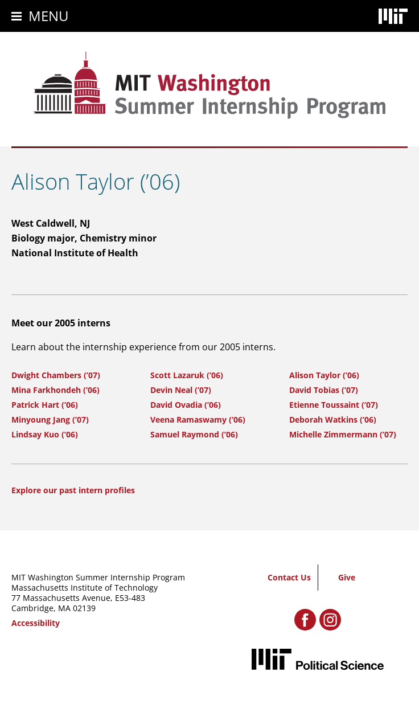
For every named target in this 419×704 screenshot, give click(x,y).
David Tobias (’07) (323, 389)
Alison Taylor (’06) (324, 375)
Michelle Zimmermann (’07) (342, 434)
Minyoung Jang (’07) (50, 419)
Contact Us (289, 577)
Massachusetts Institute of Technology (84, 587)
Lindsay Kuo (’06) (44, 434)
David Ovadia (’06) (185, 404)
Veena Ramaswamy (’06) (197, 419)
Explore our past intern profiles (73, 490)
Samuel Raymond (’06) (194, 434)
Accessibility (35, 622)
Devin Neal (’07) (180, 389)
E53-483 (130, 597)
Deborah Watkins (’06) (332, 419)
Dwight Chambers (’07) (55, 375)
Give (346, 577)
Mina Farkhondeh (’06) (55, 389)
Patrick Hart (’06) (44, 404)
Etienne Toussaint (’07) (333, 404)
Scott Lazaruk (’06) (186, 375)
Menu (48, 15)
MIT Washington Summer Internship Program (98, 577)
